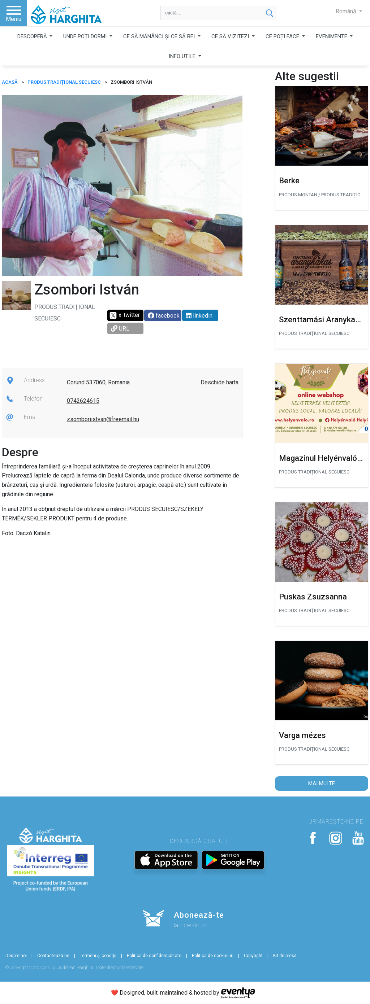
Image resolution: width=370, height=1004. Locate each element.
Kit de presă (285, 955)
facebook (164, 315)
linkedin (199, 315)
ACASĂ (10, 82)
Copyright (253, 955)
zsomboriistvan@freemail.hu (103, 419)
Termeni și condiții (98, 955)
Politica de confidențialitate (154, 955)
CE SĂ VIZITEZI (230, 36)
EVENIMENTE (332, 36)
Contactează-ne (53, 955)
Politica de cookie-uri (212, 955)
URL (120, 328)
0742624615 (83, 400)
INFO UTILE (183, 56)
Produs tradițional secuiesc (64, 82)
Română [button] (347, 11)
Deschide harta (219, 382)
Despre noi (16, 955)
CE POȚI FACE (283, 36)
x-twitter (124, 315)
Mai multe (321, 783)
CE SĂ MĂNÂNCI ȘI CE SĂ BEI (159, 36)
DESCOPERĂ (32, 36)
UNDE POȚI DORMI (85, 36)
